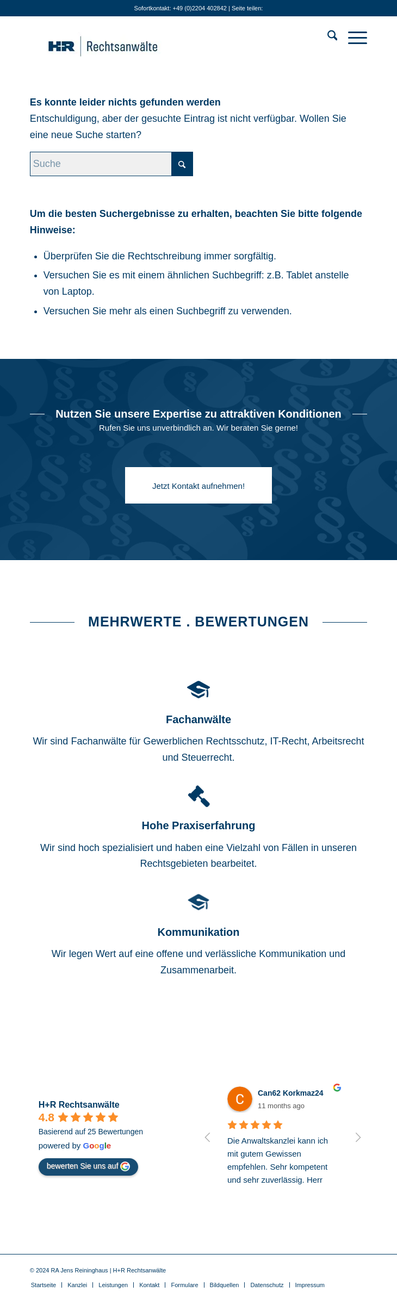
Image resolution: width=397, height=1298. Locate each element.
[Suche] (327, 37)
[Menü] (352, 37)
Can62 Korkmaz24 (291, 1093)
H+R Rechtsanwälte (79, 1104)
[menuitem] (327, 37)
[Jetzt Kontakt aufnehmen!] (198, 485)
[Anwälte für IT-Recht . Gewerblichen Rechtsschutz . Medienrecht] (165, 37)
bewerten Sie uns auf (89, 1166)
